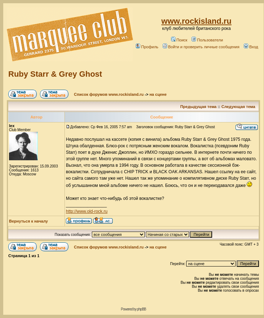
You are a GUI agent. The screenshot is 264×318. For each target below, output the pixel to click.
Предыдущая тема (198, 106)
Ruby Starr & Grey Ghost (55, 74)
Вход (251, 47)
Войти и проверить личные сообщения (201, 47)
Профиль (147, 47)
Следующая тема (238, 106)
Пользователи (207, 40)
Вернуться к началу (28, 221)
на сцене (158, 94)
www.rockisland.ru (196, 21)
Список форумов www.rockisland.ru (108, 94)
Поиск (179, 40)
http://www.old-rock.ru (86, 211)
